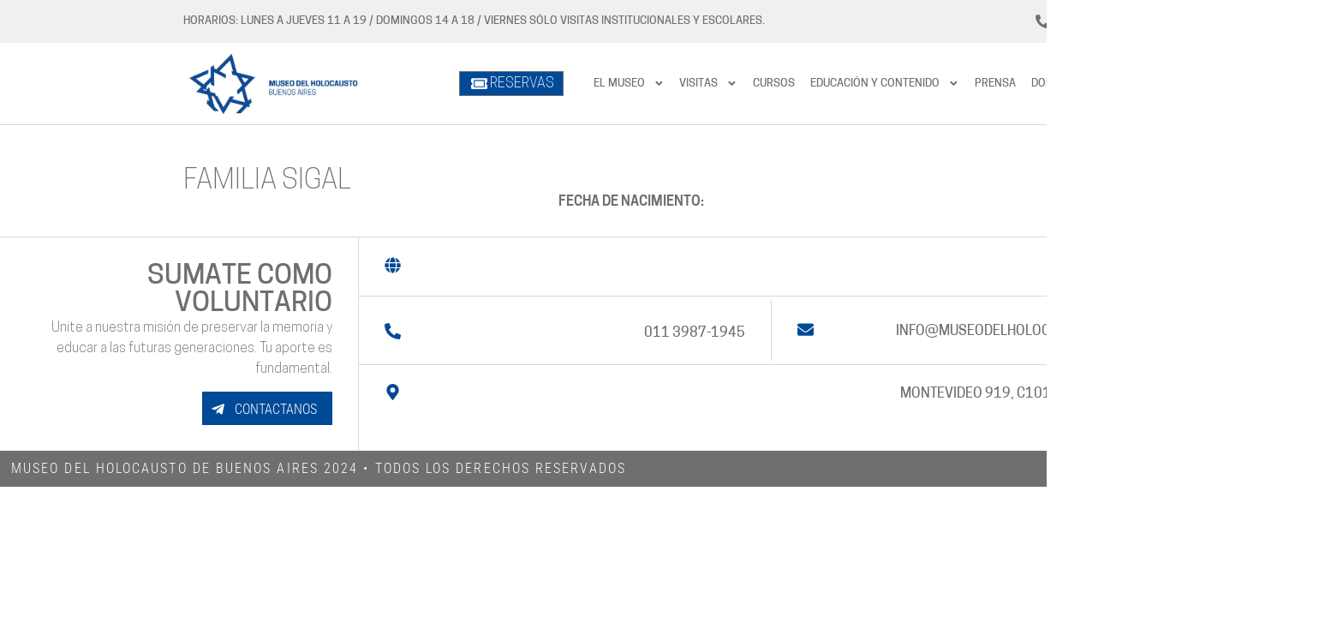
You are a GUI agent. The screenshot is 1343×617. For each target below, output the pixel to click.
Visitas (708, 83)
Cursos (774, 83)
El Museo (629, 83)
